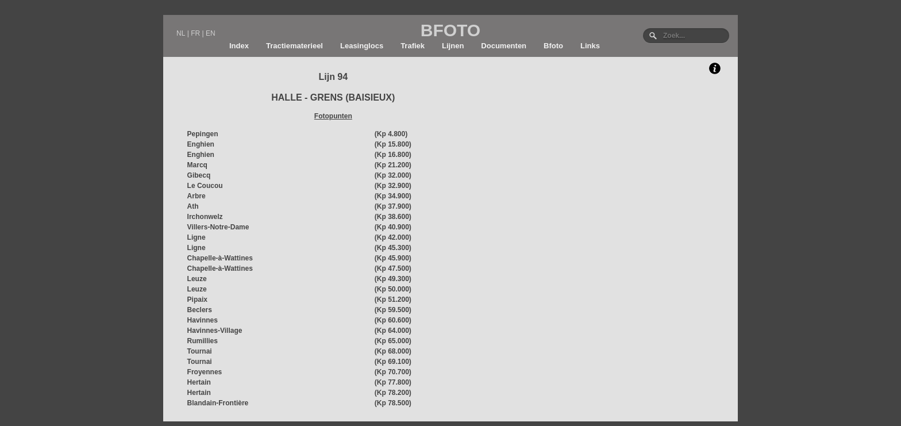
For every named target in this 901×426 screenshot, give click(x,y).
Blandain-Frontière (218, 403)
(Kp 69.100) (393, 362)
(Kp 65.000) (393, 341)
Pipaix (197, 299)
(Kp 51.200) (393, 299)
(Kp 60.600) (393, 320)
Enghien (200, 144)
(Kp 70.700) (393, 372)
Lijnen (453, 45)
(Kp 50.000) (393, 289)
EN (210, 33)
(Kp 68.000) (393, 351)
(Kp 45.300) (393, 248)
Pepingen (202, 134)
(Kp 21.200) (393, 165)
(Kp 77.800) (393, 382)
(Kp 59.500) (393, 310)
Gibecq (199, 175)
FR (195, 33)
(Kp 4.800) (391, 134)
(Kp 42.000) (393, 237)
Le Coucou (205, 186)
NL (180, 33)
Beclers (199, 310)
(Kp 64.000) (393, 331)
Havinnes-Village (214, 331)
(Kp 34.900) (393, 196)
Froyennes (204, 372)
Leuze (197, 279)
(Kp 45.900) (393, 258)
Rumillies (202, 341)
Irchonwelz (205, 217)
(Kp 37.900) (393, 206)
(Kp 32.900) (393, 186)
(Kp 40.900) (393, 227)
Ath (193, 206)
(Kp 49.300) (393, 279)
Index (239, 45)
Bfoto (553, 45)
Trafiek (413, 45)
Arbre (196, 196)
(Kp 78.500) (393, 403)
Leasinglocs (361, 45)
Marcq (197, 165)
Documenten (503, 45)
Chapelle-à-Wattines (220, 258)
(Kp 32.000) (393, 175)
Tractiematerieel (294, 45)
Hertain (199, 382)
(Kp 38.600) (393, 217)
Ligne (196, 237)
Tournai (199, 351)
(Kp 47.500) (393, 268)
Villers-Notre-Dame (218, 227)
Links (590, 45)
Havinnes (202, 320)
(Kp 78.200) (393, 393)
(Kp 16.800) (393, 155)
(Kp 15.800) (393, 144)
